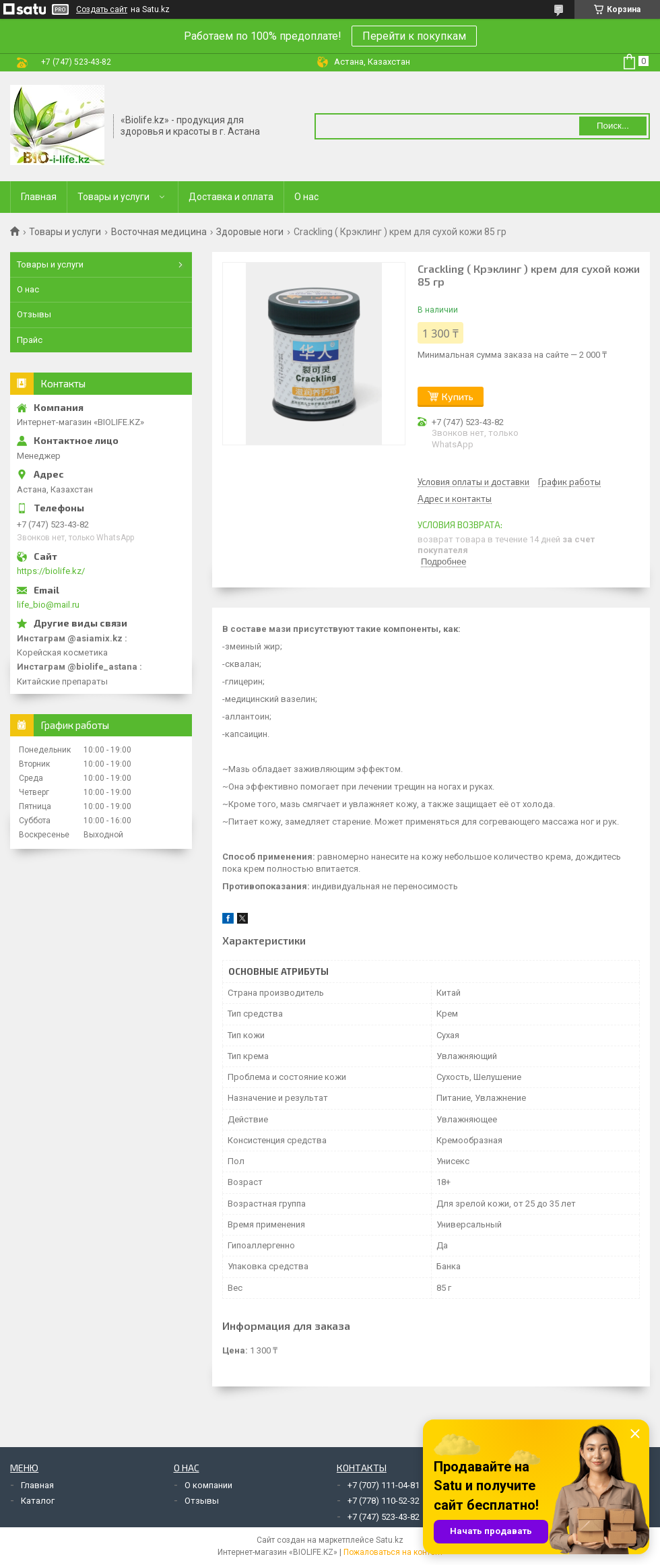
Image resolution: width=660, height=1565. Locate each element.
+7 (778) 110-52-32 (384, 1501)
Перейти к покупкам (414, 36)
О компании (208, 1485)
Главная (39, 196)
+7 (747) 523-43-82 (384, 1517)
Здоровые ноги (250, 231)
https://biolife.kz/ (51, 571)
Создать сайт (101, 9)
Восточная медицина (159, 231)
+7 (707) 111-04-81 (384, 1485)
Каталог (38, 1501)
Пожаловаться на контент (393, 1552)
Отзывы (34, 314)
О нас (306, 196)
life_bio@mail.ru (48, 605)
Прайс (29, 340)
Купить (457, 396)
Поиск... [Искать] (613, 126)
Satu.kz (389, 1540)
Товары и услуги (113, 196)
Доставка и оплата (231, 196)
